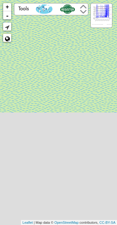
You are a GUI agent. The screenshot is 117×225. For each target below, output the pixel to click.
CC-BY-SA (107, 222)
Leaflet (27, 222)
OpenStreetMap (66, 222)
